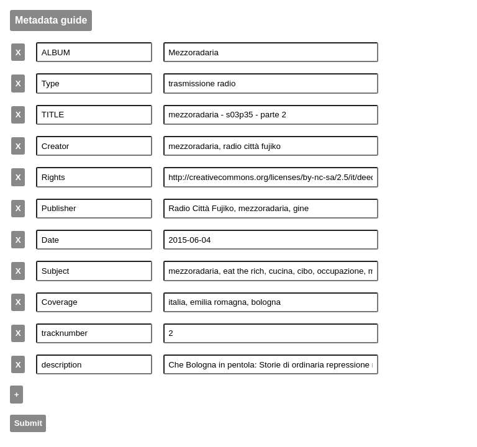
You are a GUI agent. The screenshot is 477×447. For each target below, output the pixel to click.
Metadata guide (51, 20)
